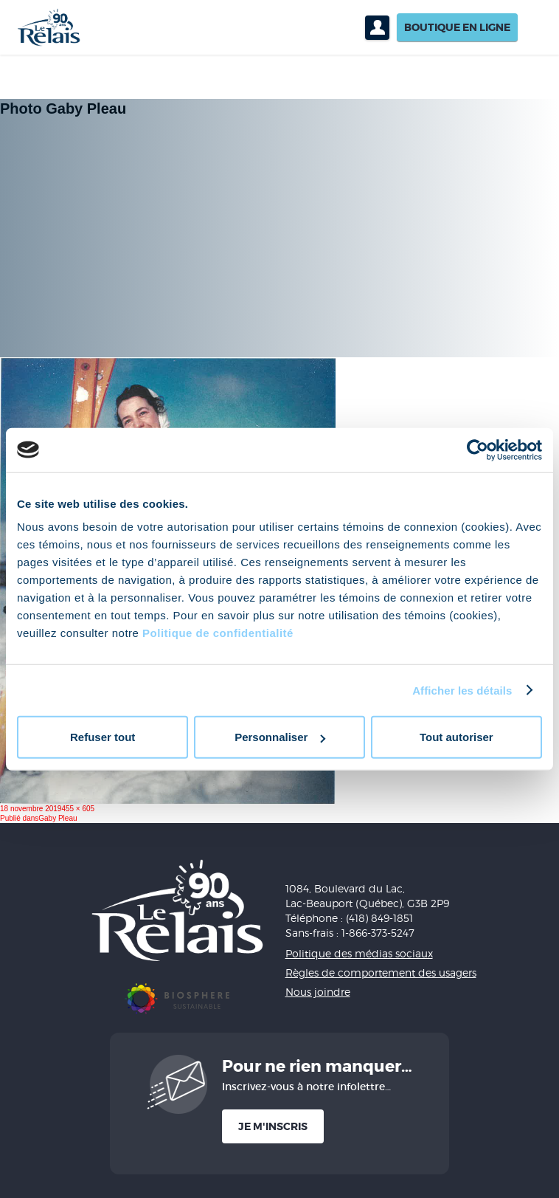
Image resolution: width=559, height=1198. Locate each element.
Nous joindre (317, 991)
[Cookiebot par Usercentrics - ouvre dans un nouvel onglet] (477, 449)
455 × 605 (77, 809)
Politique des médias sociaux (359, 953)
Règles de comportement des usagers (380, 972)
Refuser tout (102, 737)
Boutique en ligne (457, 27)
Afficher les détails (462, 690)
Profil (377, 28)
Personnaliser (280, 737)
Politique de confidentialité (218, 633)
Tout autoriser (456, 737)
